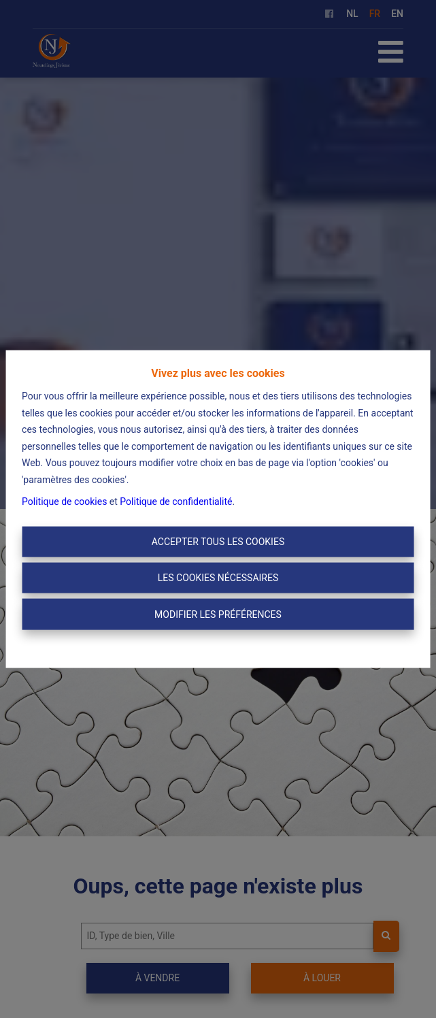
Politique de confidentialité (176, 501)
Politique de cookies (64, 501)
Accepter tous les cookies (218, 541)
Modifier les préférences (218, 613)
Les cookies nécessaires (218, 577)
